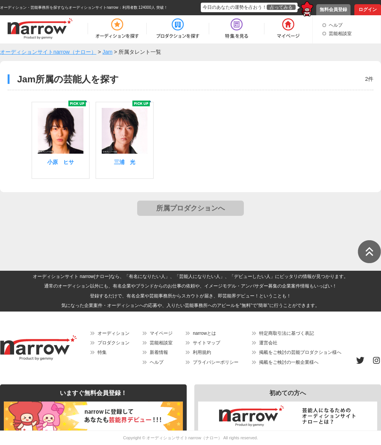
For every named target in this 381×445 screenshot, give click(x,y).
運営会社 (268, 342)
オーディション (114, 333)
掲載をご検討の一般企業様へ (289, 362)
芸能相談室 (340, 33)
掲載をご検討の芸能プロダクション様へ (300, 352)
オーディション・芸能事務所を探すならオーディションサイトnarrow (59, 7)
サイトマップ (206, 342)
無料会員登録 (333, 9)
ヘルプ (336, 25)
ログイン (368, 9)
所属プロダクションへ (190, 208)
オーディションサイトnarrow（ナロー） (184, 437)
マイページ (161, 333)
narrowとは (204, 333)
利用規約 (202, 352)
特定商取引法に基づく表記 (286, 333)
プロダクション (114, 342)
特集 (102, 352)
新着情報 (159, 352)
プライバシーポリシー (216, 362)
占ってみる (281, 7)
